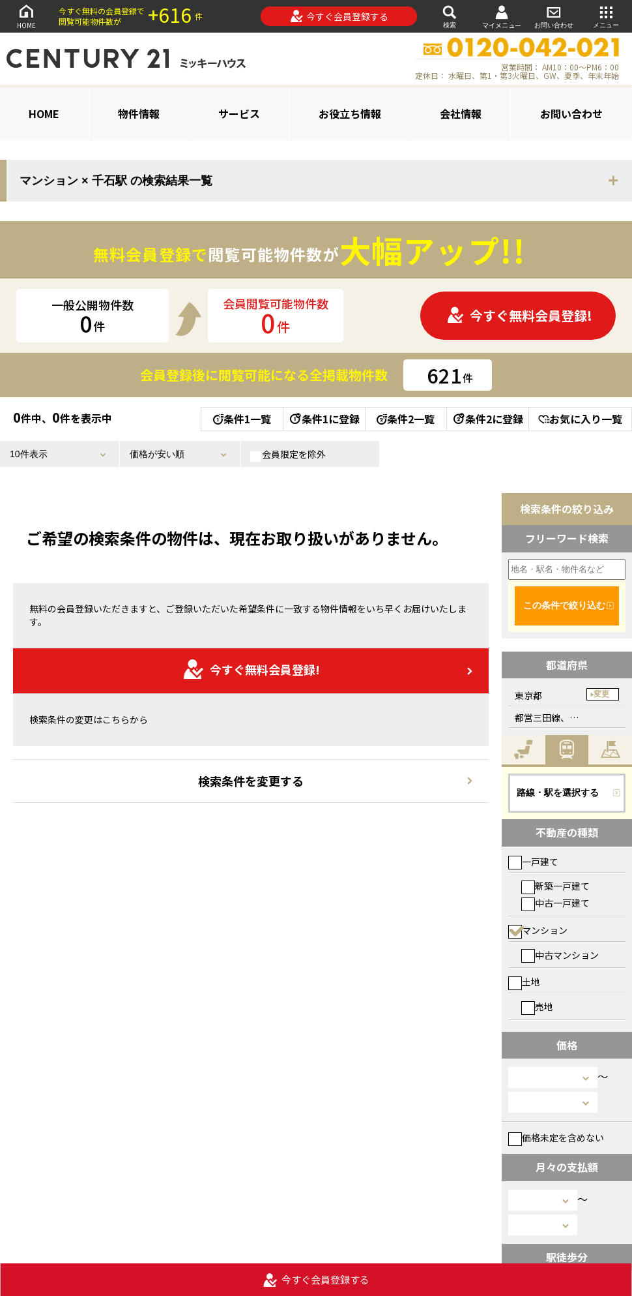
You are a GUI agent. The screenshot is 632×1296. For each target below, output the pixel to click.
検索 (450, 16)
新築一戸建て (555, 885)
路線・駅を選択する (558, 792)
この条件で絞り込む (564, 605)
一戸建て (533, 861)
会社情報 (460, 113)
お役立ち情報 (350, 113)
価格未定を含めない (556, 1137)
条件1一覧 (242, 419)
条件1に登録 (324, 419)
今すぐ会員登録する (339, 16)
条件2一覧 (406, 419)
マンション (537, 930)
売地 (537, 1006)
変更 (601, 694)
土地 (524, 981)
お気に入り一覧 (580, 419)
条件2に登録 (487, 419)
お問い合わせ (554, 16)
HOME (26, 16)
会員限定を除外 (288, 454)
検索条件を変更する (251, 780)
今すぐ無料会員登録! (519, 315)
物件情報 (139, 113)
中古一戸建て (555, 902)
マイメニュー (502, 16)
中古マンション (560, 954)
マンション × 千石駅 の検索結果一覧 (116, 180)
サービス (239, 113)
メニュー (606, 16)
